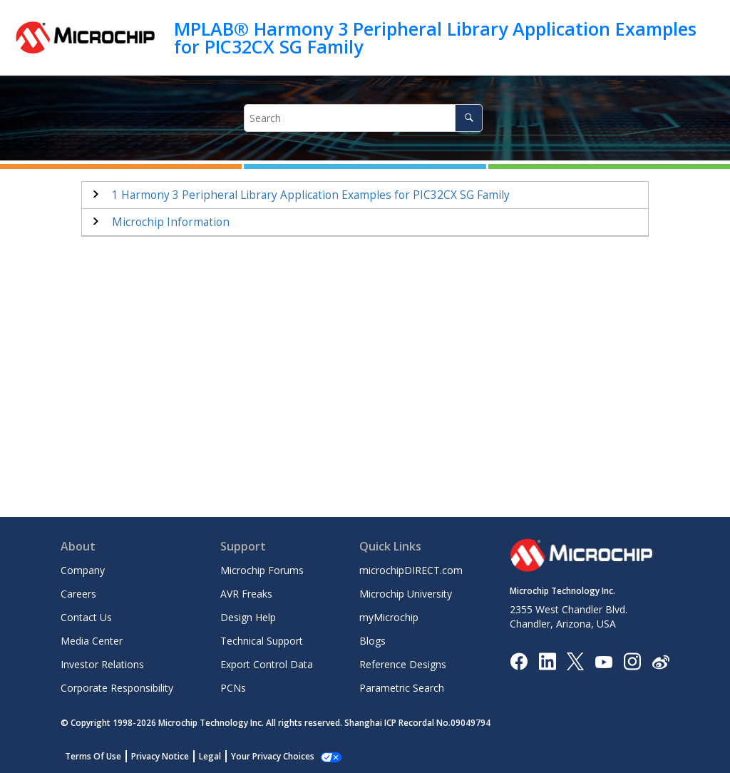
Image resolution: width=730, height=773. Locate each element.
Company (83, 570)
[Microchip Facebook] (519, 661)
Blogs (372, 640)
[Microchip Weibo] (660, 661)
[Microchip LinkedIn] (547, 661)
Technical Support (261, 640)
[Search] (469, 118)
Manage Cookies (265, 756)
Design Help (248, 617)
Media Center (92, 640)
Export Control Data (266, 664)
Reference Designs (402, 664)
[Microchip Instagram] (632, 661)
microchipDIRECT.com (411, 570)
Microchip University (405, 593)
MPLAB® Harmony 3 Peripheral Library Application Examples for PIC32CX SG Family (435, 37)
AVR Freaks (246, 593)
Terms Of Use (93, 756)
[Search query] (363, 118)
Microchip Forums (262, 570)
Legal (210, 756)
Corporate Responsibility (117, 688)
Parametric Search (401, 688)
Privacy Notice (160, 756)
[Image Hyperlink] (603, 661)
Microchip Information (171, 222)
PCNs (233, 688)
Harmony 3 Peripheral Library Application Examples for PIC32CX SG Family (311, 195)
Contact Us (86, 617)
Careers (78, 593)
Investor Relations (102, 664)
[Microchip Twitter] (575, 661)
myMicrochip (388, 617)
